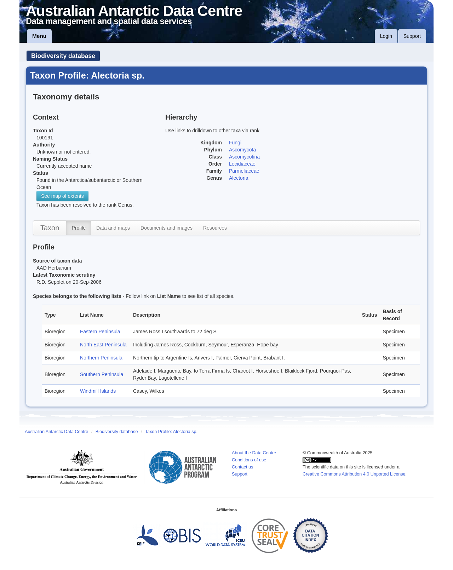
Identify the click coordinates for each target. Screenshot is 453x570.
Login (386, 36)
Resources (215, 228)
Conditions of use (249, 459)
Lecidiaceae (242, 164)
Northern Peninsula (101, 358)
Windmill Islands (98, 391)
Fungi (235, 142)
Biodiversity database (63, 55)
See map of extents (62, 196)
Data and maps (113, 228)
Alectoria (238, 178)
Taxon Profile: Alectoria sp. (171, 431)
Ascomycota (242, 149)
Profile (78, 228)
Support (412, 36)
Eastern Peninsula (100, 331)
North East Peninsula (103, 344)
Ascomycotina (244, 157)
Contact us (242, 467)
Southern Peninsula (101, 374)
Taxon (49, 228)
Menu (39, 36)
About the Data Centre (254, 452)
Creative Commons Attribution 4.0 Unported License (354, 474)
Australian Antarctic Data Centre (56, 431)
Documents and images (167, 228)
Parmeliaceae (244, 171)
